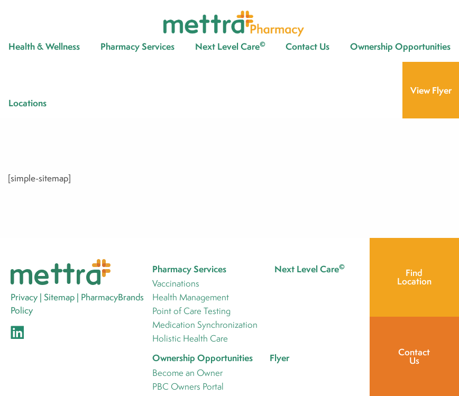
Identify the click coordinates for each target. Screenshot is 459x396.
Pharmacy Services (137, 46)
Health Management (190, 298)
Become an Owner (187, 374)
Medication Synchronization (205, 325)
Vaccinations (175, 284)
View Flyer (431, 90)
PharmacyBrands (112, 297)
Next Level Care (230, 46)
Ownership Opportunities (400, 46)
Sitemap (59, 297)
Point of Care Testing (191, 312)
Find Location (414, 276)
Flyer (279, 358)
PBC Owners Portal (188, 387)
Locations (27, 103)
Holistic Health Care (190, 339)
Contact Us (307, 46)
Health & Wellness (44, 46)
